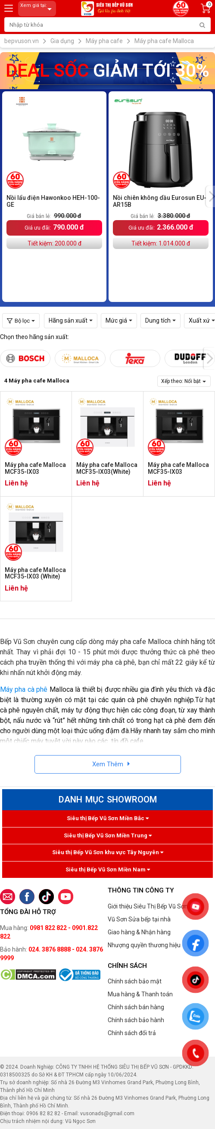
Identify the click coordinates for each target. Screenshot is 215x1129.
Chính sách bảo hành (136, 1020)
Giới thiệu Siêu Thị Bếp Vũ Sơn (148, 906)
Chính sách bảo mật (135, 981)
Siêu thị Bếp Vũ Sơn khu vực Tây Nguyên (107, 852)
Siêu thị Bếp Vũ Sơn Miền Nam (107, 869)
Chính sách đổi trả (132, 1032)
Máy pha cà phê (23, 689)
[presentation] (209, 358)
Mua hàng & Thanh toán (140, 994)
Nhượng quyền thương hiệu (144, 945)
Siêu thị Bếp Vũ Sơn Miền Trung (108, 835)
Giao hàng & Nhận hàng (139, 932)
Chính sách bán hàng (136, 1007)
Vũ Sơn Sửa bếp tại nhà (139, 919)
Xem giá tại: (37, 9)
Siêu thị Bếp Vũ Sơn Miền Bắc (108, 818)
